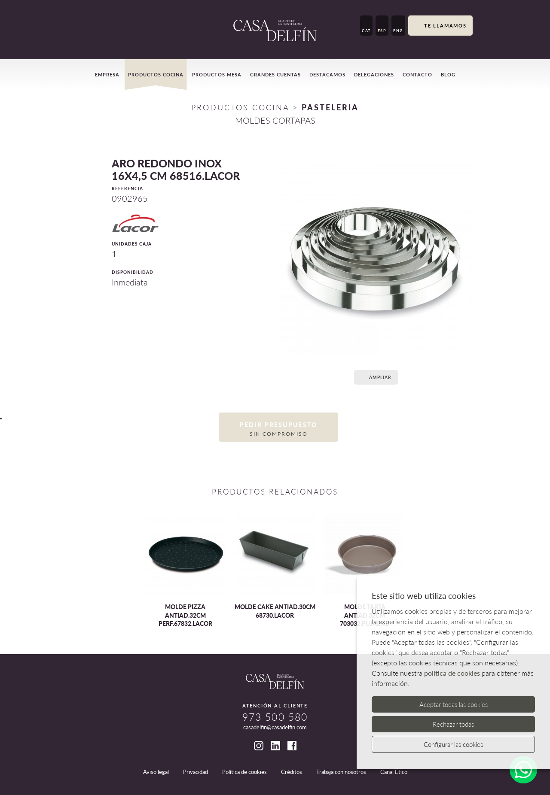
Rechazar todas (453, 724)
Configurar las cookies (453, 744)
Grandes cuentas (275, 74)
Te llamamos (440, 26)
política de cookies (452, 673)
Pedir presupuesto (278, 429)
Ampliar (374, 377)
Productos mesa (216, 74)
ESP (382, 30)
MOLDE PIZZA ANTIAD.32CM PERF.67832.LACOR (185, 615)
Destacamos (327, 74)
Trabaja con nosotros (341, 771)
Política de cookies (244, 771)
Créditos (291, 771)
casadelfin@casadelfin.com (275, 727)
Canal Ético (393, 771)
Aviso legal (156, 771)
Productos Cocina (240, 107)
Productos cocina (155, 74)
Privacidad (195, 771)
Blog (448, 74)
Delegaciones (374, 74)
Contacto (417, 74)
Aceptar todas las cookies (453, 704)
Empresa (107, 74)
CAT (366, 30)
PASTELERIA (330, 107)
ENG (398, 30)
